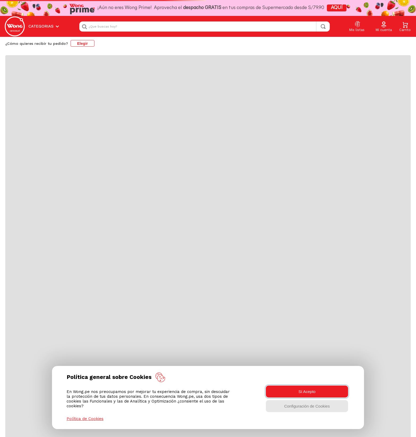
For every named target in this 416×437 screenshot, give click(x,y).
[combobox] (204, 26)
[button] (383, 26)
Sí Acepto (306, 391)
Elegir (82, 43)
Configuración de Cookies (307, 406)
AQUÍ (337, 7)
